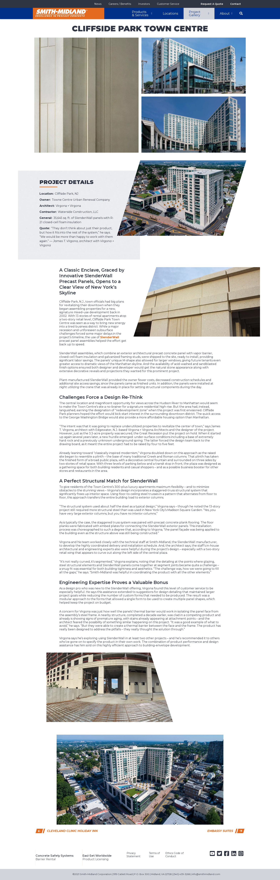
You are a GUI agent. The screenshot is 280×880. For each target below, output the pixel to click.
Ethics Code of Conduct (174, 855)
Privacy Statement (133, 855)
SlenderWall (109, 337)
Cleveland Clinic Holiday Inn (72, 831)
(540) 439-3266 (181, 868)
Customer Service (168, 4)
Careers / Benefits (120, 4)
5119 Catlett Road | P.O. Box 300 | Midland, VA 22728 (142, 868)
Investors (144, 4)
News (97, 4)
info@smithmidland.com (206, 868)
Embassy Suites (220, 831)
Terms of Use (154, 855)
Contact (235, 4)
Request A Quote (212, 4)
